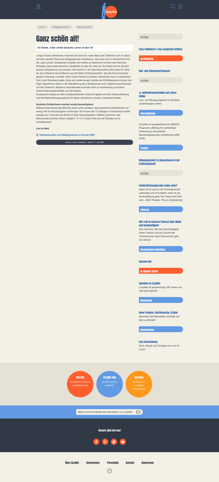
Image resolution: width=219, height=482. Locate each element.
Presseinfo (113, 463)
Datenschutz (93, 463)
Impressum (148, 463)
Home (41, 27)
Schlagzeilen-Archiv (60, 27)
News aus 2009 (83, 27)
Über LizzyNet (72, 463)
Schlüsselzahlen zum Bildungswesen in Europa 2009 (67, 135)
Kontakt (130, 463)
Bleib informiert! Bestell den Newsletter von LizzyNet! (105, 412)
